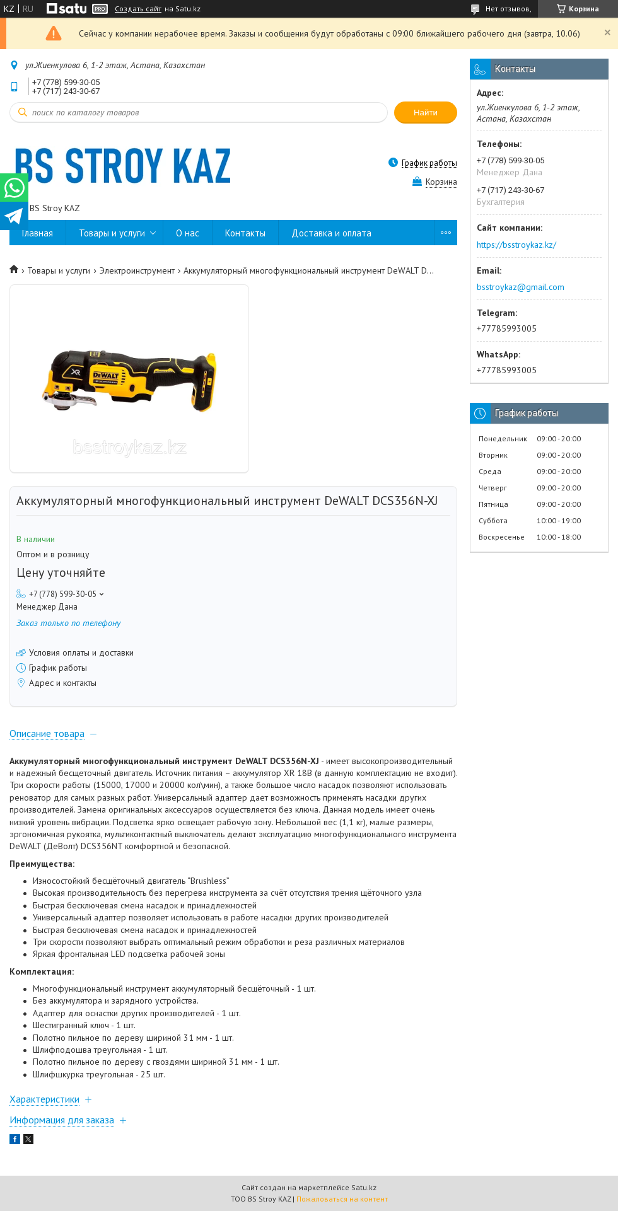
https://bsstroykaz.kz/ (516, 244)
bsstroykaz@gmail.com (520, 287)
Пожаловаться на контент (342, 1198)
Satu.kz (363, 1187)
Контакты (245, 233)
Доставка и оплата (331, 233)
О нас (187, 233)
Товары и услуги (112, 233)
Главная (37, 233)
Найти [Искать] (426, 112)
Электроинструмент (137, 270)
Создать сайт (138, 8)
